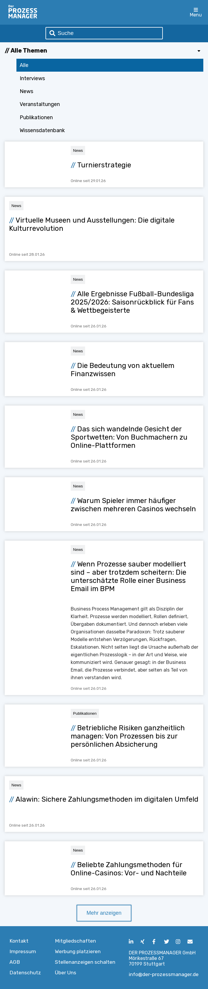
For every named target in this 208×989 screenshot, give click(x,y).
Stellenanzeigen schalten (85, 962)
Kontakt (18, 941)
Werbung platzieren (78, 951)
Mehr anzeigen (104, 913)
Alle (24, 65)
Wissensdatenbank (42, 130)
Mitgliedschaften (75, 941)
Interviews (32, 78)
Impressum (22, 951)
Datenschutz (25, 972)
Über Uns (65, 972)
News (26, 91)
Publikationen (36, 117)
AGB (14, 962)
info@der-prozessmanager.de (164, 974)
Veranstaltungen (40, 104)
